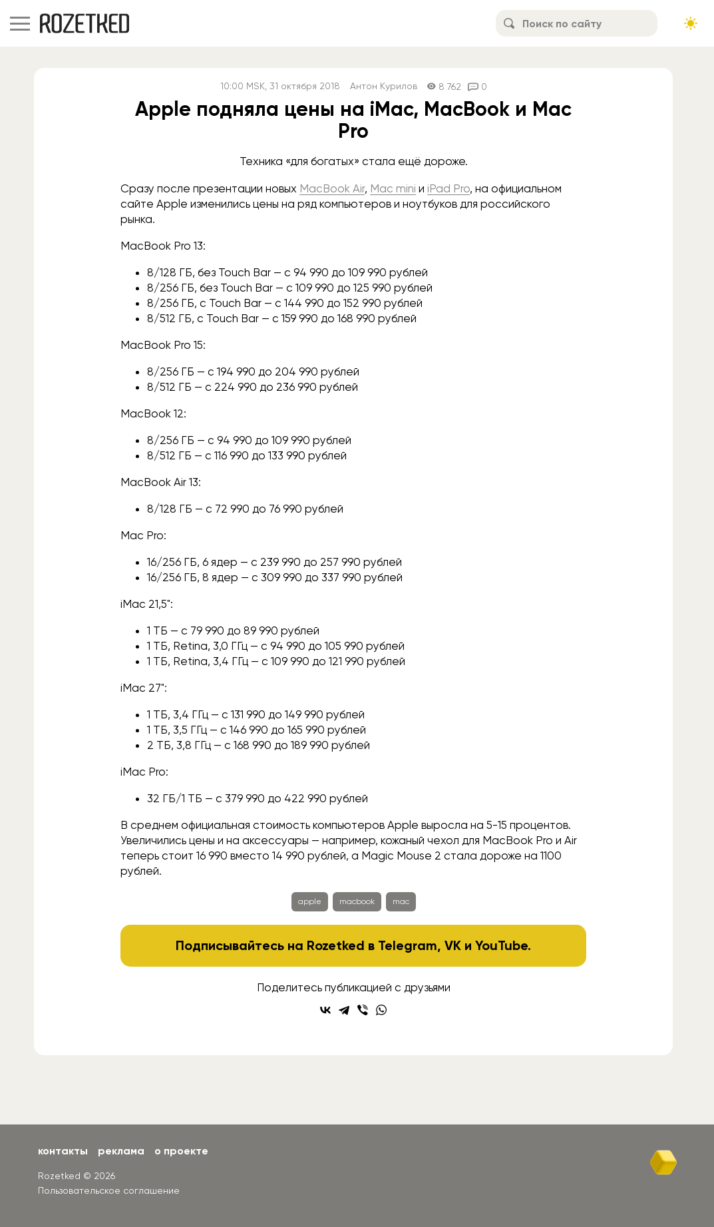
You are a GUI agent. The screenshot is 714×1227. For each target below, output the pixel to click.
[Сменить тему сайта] (690, 23)
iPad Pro (448, 188)
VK (453, 945)
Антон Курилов (383, 86)
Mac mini (393, 188)
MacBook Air (332, 188)
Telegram (407, 945)
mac (401, 901)
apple (309, 901)
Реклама (121, 1150)
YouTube (501, 945)
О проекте (181, 1150)
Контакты (63, 1150)
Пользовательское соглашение (109, 1190)
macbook (357, 901)
